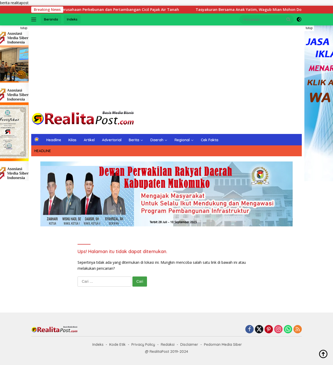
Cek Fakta (209, 140)
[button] (288, 19)
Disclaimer (189, 344)
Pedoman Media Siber (223, 344)
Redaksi (168, 344)
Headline (53, 140)
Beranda (51, 19)
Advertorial (111, 140)
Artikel (89, 140)
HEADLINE (42, 150)
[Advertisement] (166, 67)
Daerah (156, 140)
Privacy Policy (143, 344)
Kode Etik (117, 344)
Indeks (72, 19)
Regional (182, 140)
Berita (134, 140)
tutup (23, 28)
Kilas (72, 140)
